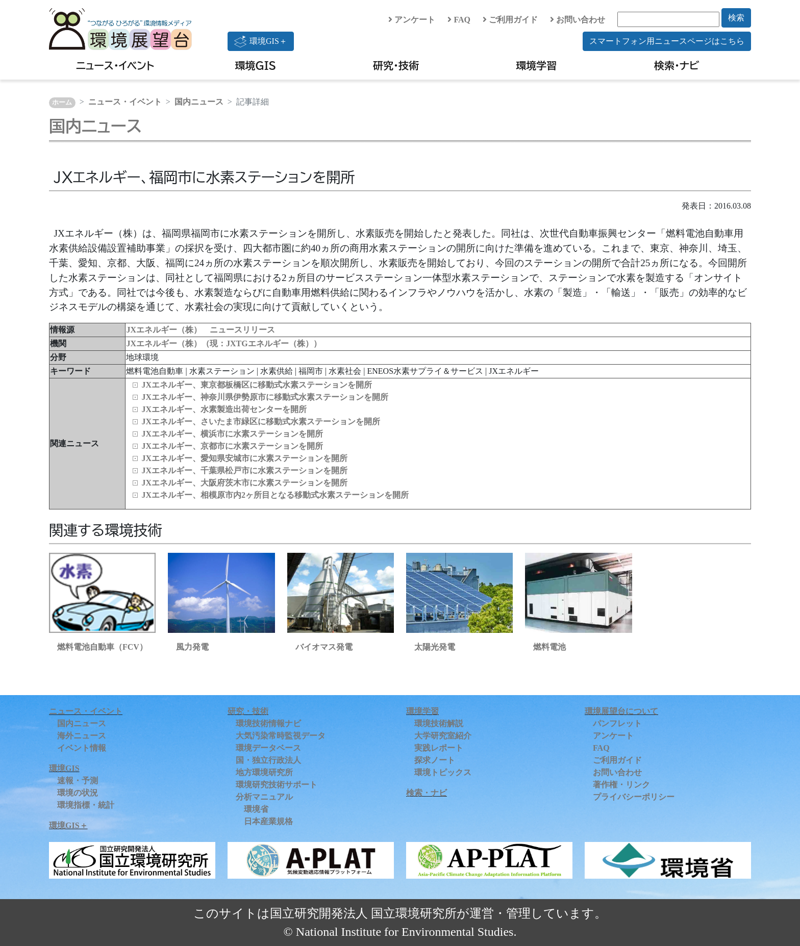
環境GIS (256, 65)
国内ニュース (198, 101)
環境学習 (536, 65)
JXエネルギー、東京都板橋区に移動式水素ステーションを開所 (256, 384)
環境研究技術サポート (276, 784)
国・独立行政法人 (268, 760)
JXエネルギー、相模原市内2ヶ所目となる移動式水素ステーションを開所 (275, 495)
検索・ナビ (676, 65)
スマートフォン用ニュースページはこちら (666, 41)
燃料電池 (549, 647)
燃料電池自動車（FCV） (102, 647)
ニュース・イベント (115, 65)
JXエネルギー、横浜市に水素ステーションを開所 (232, 433)
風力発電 (192, 647)
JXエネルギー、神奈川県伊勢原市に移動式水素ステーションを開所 (264, 397)
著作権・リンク (621, 784)
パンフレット (617, 723)
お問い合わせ (577, 19)
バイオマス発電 (324, 647)
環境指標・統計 (85, 805)
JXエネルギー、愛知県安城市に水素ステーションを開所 (244, 458)
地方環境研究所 (264, 772)
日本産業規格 (268, 821)
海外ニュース (81, 735)
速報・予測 (77, 780)
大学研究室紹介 (442, 735)
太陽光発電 (434, 647)
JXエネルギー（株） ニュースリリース (200, 329)
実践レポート (438, 748)
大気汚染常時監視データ (281, 735)
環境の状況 (77, 792)
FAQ (458, 19)
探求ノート (434, 760)
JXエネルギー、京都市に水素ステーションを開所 (232, 446)
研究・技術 (396, 65)
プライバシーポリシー (633, 796)
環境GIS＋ (260, 41)
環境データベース (268, 748)
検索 (736, 17)
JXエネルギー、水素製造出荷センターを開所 (224, 409)
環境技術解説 (438, 723)
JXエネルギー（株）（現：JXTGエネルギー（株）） (223, 343)
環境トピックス (442, 772)
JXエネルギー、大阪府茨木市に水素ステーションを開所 (244, 482)
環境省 (256, 809)
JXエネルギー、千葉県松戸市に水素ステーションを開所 (244, 470)
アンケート (411, 19)
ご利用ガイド (510, 19)
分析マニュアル (264, 796)
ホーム (62, 102)
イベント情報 (81, 748)
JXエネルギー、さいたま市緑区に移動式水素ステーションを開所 (260, 421)
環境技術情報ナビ (268, 723)
